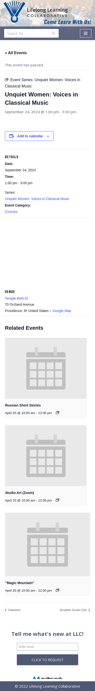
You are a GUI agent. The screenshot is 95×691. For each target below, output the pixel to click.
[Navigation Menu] (85, 33)
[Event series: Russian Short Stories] (57, 412)
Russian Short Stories (23, 405)
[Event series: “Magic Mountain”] (57, 590)
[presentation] (45, 368)
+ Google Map (60, 311)
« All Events (16, 53)
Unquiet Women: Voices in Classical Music (37, 199)
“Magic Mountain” (19, 583)
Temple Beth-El (16, 298)
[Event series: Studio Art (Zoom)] (57, 500)
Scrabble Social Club (73, 610)
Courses (11, 212)
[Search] (26, 33)
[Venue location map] (47, 253)
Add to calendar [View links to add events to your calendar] (30, 136)
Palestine (14, 610)
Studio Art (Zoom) (19, 493)
